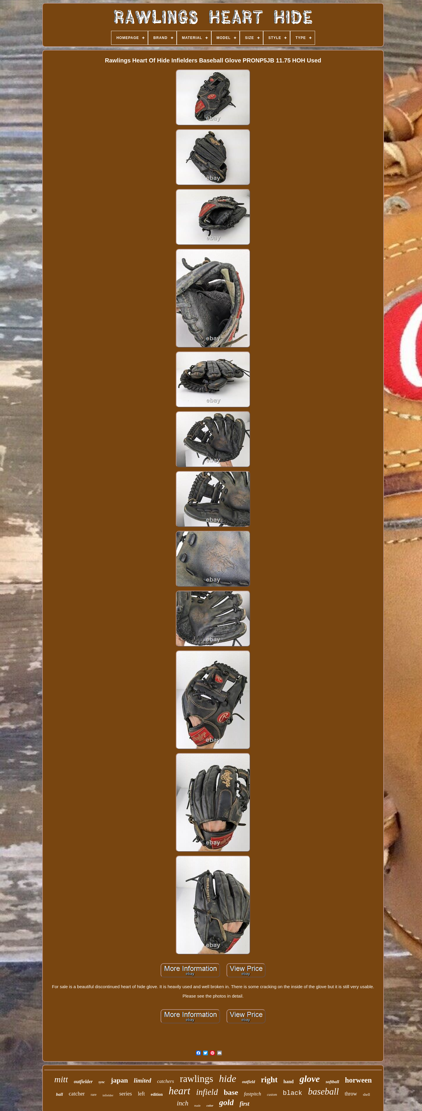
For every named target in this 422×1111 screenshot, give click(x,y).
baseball (323, 1091)
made (197, 1105)
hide (227, 1078)
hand (288, 1081)
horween (358, 1080)
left (141, 1094)
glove (310, 1078)
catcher (77, 1093)
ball (59, 1094)
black (292, 1093)
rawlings (196, 1078)
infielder (108, 1095)
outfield (248, 1082)
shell (366, 1094)
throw (351, 1094)
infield (207, 1092)
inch (182, 1103)
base (231, 1092)
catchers (165, 1081)
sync (101, 1082)
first (244, 1103)
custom (272, 1095)
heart (179, 1091)
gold (226, 1102)
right (269, 1079)
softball (332, 1081)
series (125, 1093)
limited (143, 1080)
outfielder (83, 1081)
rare (93, 1094)
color (209, 1105)
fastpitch (252, 1094)
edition (157, 1094)
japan (119, 1080)
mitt (61, 1079)
